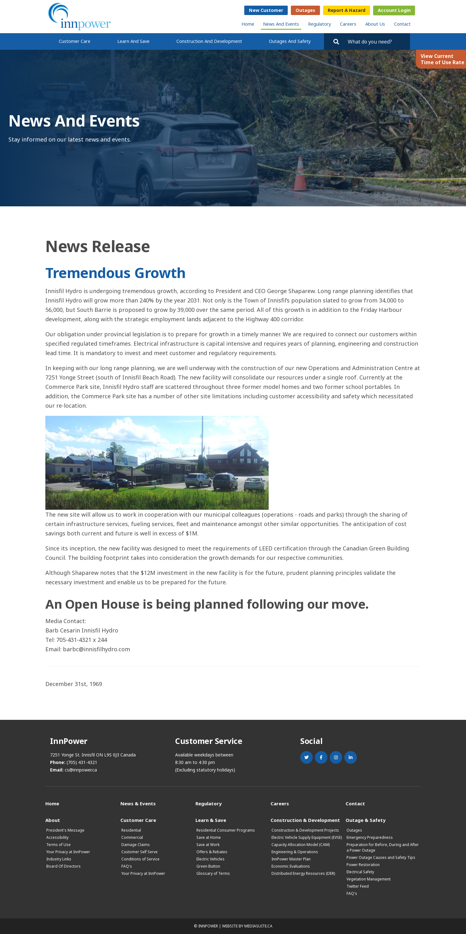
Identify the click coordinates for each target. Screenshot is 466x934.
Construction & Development (305, 820)
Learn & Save (210, 820)
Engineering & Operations (294, 851)
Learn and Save (133, 41)
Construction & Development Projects (305, 830)
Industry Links (58, 859)
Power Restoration (363, 864)
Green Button (208, 866)
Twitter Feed (358, 886)
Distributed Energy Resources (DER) (303, 873)
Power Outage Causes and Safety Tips (381, 857)
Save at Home (208, 837)
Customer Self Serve (139, 851)
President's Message (65, 830)
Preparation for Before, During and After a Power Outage (383, 847)
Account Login (394, 10)
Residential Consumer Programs (225, 830)
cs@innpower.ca (81, 770)
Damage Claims (135, 844)
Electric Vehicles (210, 859)
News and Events (281, 24)
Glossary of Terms (213, 873)
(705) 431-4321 (82, 762)
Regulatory (319, 24)
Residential (131, 830)
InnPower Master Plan (291, 859)
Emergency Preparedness (370, 837)
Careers (348, 24)
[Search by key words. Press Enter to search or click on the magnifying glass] (376, 41)
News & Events (138, 803)
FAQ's (126, 866)
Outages (305, 10)
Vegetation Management (369, 879)
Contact (402, 24)
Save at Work (208, 844)
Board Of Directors (63, 866)
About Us (375, 24)
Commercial (132, 837)
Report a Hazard (346, 10)
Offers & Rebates (211, 851)
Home (247, 24)
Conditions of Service (140, 859)
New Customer (266, 10)
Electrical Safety (360, 872)
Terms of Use (58, 844)
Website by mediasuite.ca (247, 926)
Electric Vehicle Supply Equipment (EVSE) (306, 837)
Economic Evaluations (290, 866)
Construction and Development (209, 41)
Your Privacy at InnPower (68, 851)
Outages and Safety (290, 41)
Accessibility (57, 837)
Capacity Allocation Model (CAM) (300, 844)
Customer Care (74, 41)
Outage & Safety (366, 820)
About (52, 820)
